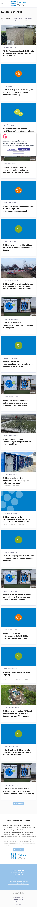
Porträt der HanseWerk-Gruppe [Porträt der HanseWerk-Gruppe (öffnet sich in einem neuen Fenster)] (18, 881)
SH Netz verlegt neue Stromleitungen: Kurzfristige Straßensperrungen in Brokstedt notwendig (18, 92)
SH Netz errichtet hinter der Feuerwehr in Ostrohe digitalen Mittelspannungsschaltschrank (18, 208)
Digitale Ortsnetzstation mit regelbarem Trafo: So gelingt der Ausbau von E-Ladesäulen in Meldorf (17, 169)
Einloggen (18, 904)
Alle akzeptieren (24, 149)
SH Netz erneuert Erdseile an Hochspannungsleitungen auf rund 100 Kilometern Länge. (18, 441)
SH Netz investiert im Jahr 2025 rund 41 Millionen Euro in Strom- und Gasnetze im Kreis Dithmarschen (17, 713)
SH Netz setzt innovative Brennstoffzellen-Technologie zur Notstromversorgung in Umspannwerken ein (16, 481)
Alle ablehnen (11, 149)
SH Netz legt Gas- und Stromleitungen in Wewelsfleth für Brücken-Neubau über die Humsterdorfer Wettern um (18, 286)
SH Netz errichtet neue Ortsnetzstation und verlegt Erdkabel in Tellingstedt (18, 325)
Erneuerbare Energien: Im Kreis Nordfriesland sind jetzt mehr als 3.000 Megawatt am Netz (18, 131)
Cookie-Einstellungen (18, 153)
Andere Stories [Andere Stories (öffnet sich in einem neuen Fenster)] (18, 902)
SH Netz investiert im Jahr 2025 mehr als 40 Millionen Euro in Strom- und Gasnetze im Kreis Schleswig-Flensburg (18, 791)
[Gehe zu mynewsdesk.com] (18, 893)
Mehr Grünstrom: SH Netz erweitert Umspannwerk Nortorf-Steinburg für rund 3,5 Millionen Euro (17, 752)
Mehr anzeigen (18, 803)
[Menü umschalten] (2, 3)
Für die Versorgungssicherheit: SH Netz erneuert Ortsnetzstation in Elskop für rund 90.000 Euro (18, 53)
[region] (18, 144)
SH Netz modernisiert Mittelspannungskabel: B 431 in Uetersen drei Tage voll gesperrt (15, 635)
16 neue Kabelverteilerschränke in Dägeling (16, 673)
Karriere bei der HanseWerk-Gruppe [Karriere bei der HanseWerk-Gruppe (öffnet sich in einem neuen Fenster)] (18, 884)
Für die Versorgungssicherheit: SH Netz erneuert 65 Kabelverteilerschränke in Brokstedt (18, 558)
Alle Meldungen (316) (5, 19)
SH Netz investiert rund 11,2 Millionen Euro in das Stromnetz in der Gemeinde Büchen (18, 247)
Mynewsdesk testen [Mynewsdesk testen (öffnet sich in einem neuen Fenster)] (18, 897)
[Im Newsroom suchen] (35, 3)
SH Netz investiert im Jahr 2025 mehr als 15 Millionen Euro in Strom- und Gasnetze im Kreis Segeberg (17, 597)
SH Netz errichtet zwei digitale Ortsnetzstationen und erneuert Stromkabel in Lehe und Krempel (15, 402)
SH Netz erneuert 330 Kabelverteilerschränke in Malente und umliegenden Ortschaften (18, 364)
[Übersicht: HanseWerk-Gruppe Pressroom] (18, 3)
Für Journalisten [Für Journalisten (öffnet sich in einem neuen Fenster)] (18, 899)
